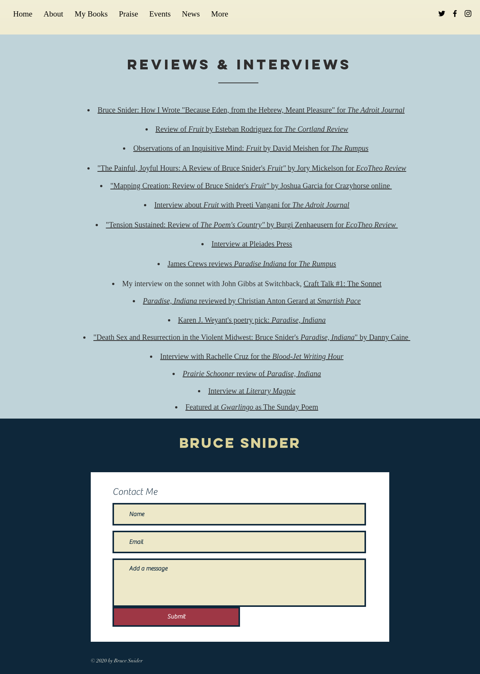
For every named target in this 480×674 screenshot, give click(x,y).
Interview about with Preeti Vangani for (251, 205)
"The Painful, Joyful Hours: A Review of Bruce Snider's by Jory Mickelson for (252, 168)
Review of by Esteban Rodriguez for (252, 129)
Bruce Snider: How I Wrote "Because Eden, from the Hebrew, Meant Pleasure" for (251, 110)
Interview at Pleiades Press (252, 244)
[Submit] (176, 617)
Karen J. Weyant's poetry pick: (252, 320)
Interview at (252, 391)
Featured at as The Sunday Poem (251, 407)
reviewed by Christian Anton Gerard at (252, 301)
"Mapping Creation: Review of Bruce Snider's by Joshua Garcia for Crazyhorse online (251, 186)
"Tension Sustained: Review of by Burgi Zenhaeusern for (252, 225)
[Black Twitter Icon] (441, 13)
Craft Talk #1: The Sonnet (342, 283)
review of (252, 373)
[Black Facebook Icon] (454, 13)
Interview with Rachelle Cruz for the (252, 356)
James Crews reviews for (252, 264)
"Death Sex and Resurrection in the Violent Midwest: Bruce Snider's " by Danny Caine (251, 337)
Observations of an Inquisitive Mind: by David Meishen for (250, 148)
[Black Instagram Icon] (468, 13)
